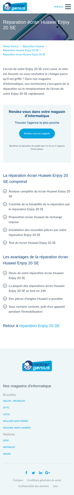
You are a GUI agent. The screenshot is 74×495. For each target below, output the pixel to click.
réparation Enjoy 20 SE (39, 326)
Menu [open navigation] (62, 6)
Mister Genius (18, 6)
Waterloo (9, 447)
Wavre (7, 453)
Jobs (55, 486)
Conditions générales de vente (44, 480)
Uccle (6, 414)
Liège (6, 440)
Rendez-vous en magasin (37, 133)
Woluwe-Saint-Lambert (17, 427)
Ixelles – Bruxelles (14, 400)
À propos (18, 480)
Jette (6, 407)
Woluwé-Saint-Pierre (15, 421)
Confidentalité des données (33, 486)
